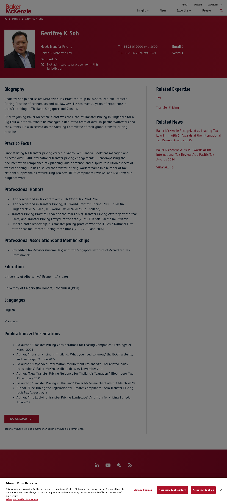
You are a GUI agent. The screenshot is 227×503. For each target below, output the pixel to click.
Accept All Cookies (203, 489)
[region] (113, 490)
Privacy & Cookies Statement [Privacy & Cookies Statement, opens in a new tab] (22, 499)
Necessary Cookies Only (172, 489)
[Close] (221, 490)
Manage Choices (143, 489)
